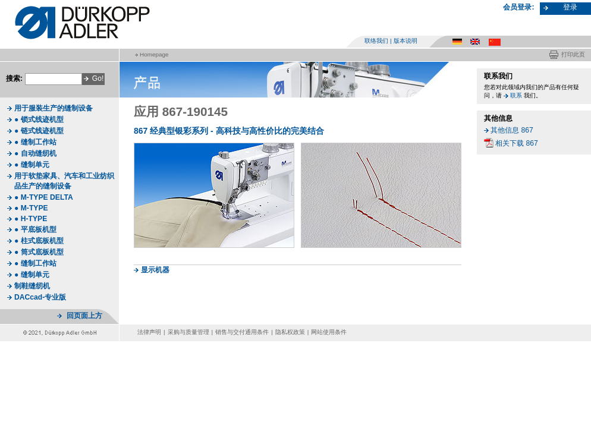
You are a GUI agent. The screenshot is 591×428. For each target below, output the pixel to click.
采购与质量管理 (188, 332)
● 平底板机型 (35, 229)
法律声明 (149, 332)
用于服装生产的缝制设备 (53, 108)
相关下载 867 (516, 143)
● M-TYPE (31, 208)
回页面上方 (84, 315)
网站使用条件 (329, 332)
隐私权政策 (290, 332)
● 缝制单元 (31, 164)
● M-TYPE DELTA (43, 197)
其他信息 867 (512, 130)
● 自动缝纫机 (35, 153)
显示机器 (155, 270)
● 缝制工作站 (35, 142)
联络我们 (376, 40)
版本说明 (405, 40)
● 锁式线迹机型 (39, 119)
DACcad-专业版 (40, 297)
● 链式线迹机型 (39, 131)
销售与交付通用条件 (242, 332)
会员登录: (518, 7)
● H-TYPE (30, 219)
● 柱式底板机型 (39, 241)
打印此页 (573, 54)
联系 (516, 95)
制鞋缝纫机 (32, 286)
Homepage (154, 54)
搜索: (14, 78)
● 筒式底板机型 (39, 252)
